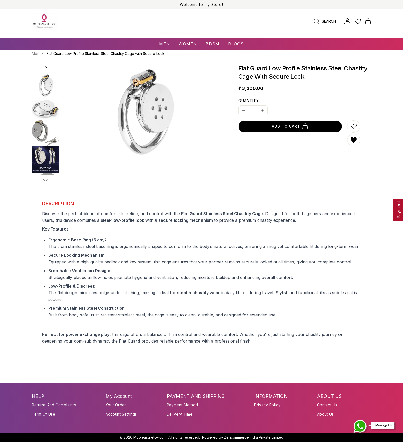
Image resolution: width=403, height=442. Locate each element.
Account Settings (121, 414)
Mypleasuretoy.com (150, 437)
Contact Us (327, 405)
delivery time (180, 414)
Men (35, 53)
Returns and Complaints (54, 405)
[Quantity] (253, 110)
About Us (325, 414)
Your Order (116, 405)
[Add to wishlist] (353, 126)
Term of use (44, 414)
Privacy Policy (267, 405)
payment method (182, 405)
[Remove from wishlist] (353, 140)
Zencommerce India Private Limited (253, 437)
